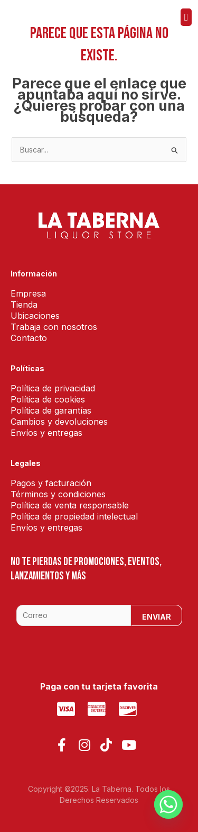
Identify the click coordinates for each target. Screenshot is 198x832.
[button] (186, 16)
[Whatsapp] (168, 804)
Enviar (156, 616)
